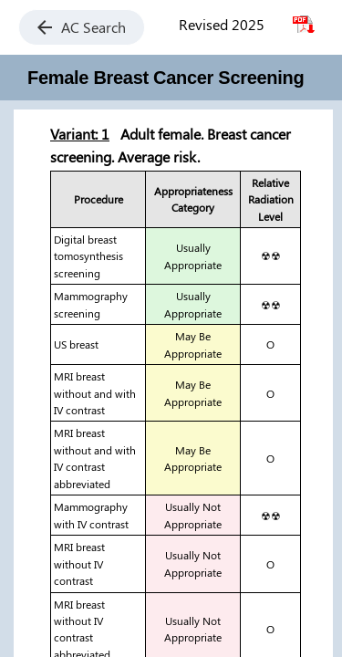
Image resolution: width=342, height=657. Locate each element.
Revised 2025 (221, 24)
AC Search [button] (81, 26)
